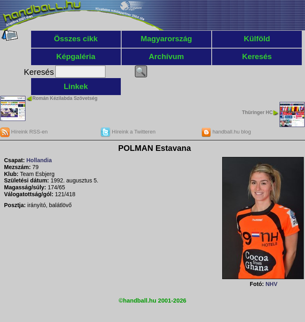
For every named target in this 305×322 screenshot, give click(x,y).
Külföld (257, 38)
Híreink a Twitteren (128, 132)
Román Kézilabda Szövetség (64, 98)
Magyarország (166, 38)
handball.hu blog (226, 132)
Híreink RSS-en (24, 132)
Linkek (76, 86)
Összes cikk (76, 38)
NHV (271, 284)
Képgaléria (75, 56)
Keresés (257, 56)
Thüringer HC (257, 112)
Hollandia (39, 160)
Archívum (166, 56)
